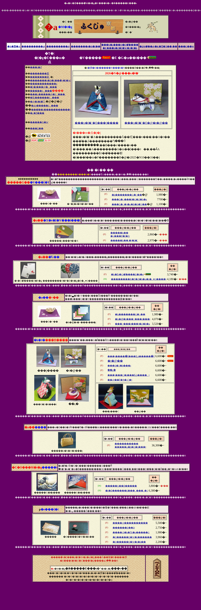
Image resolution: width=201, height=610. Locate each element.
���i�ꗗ (36, 67)
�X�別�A (13, 46)
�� (117, 323)
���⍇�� (36, 128)
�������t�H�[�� (85, 46)
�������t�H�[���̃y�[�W (50, 80)
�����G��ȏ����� (121, 485)
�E (126, 527)
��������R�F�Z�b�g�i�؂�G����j (138, 279)
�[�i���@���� (43, 87)
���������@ (33, 46)
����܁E (130, 523)
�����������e (43, 83)
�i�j (131, 356)
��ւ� (112, 370)
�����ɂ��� (41, 90)
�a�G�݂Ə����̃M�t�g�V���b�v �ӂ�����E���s (100, 3)
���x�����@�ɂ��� (47, 94)
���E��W (186, 46)
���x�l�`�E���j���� (96, 122)
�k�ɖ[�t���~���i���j (132, 319)
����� (118, 527)
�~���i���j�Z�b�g (135, 323)
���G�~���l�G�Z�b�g (129, 199)
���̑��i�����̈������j (50, 109)
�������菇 (39, 73)
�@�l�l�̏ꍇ (37, 101)
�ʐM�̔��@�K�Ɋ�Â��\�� (158, 46)
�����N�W (39, 122)
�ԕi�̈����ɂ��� (44, 105)
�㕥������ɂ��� (44, 97)
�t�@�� (115, 360)
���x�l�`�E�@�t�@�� (146, 122)
